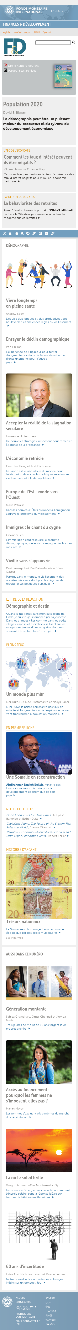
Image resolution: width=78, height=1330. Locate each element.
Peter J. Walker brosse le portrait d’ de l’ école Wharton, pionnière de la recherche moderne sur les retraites (38, 214)
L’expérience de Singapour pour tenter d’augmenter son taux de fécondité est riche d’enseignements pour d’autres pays (35, 357)
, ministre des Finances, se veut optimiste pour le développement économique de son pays (33, 790)
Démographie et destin (28, 606)
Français (51, 1311)
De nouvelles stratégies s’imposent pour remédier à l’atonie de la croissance (39, 443)
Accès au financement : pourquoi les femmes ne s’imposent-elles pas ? (29, 1095)
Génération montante (26, 1009)
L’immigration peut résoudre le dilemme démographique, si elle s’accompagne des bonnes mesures (39, 543)
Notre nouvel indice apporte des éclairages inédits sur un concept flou (34, 1281)
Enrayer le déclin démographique (37, 339)
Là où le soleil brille (24, 1177)
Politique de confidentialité (25, 1315)
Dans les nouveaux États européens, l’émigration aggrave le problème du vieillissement (38, 512)
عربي (27, 32)
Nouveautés (23, 1302)
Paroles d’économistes (19, 197)
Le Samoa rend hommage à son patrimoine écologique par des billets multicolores (35, 931)
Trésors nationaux (23, 921)
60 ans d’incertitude (25, 1266)
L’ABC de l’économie (17, 150)
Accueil (20, 1298)
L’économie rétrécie (25, 458)
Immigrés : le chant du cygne (33, 527)
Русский (47, 32)
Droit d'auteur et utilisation (27, 1308)
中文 (48, 1307)
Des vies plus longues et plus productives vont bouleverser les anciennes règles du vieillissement (38, 320)
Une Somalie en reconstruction (35, 777)
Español (16, 32)
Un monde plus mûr (25, 694)
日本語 (36, 32)
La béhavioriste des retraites (30, 203)
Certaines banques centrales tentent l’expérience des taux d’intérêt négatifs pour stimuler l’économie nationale (39, 177)
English (56, 11)
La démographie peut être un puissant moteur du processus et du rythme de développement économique (36, 124)
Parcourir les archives (22, 70)
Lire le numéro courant (23, 65)
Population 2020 (23, 105)
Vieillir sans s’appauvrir (28, 560)
